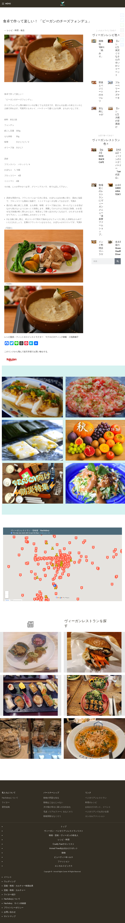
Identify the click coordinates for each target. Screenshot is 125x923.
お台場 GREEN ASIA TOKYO (118, 189)
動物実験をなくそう (52, 816)
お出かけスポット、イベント (98, 807)
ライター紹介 (10, 894)
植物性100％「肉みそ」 (102, 48)
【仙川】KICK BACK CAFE (101, 156)
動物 (64, 852)
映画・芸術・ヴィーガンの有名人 (63, 835)
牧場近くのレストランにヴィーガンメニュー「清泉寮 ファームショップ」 (102, 209)
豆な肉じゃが (101, 111)
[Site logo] (62, 3)
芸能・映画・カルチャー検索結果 (18, 885)
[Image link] (11, 359)
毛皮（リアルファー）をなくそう (58, 811)
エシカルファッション (95, 816)
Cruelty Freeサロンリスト (63, 844)
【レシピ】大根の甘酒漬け (117, 117)
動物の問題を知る (51, 797)
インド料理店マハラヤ (101, 248)
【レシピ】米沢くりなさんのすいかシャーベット (117, 57)
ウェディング (10, 881)
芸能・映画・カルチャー (14, 890)
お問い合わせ (10, 912)
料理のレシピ (91, 802)
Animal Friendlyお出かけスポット (63, 848)
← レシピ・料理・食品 (14, 30)
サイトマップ (10, 916)
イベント (8, 877)
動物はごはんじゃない (53, 802)
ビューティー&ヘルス (63, 857)
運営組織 (6, 807)
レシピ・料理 (63, 839)
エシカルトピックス (63, 866)
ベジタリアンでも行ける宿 (97, 811)
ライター (6, 802)
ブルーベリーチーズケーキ (117, 90)
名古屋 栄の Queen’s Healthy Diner (119, 248)
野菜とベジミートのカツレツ (101, 91)
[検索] (118, 261)
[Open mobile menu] (6, 3)
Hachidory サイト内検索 (15, 903)
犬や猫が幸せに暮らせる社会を (57, 807)
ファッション (63, 861)
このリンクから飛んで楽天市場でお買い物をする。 (26, 351)
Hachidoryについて (10, 797)
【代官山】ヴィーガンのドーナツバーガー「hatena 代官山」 (119, 163)
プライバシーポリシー (13, 907)
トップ (64, 826)
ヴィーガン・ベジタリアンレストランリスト (63, 831)
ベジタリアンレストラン (96, 797)
